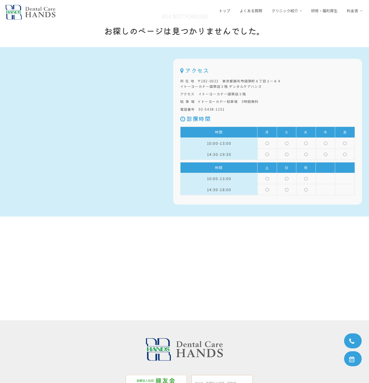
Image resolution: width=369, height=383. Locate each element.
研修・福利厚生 (324, 10)
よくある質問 (251, 10)
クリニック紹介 (285, 10)
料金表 (352, 10)
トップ (224, 10)
